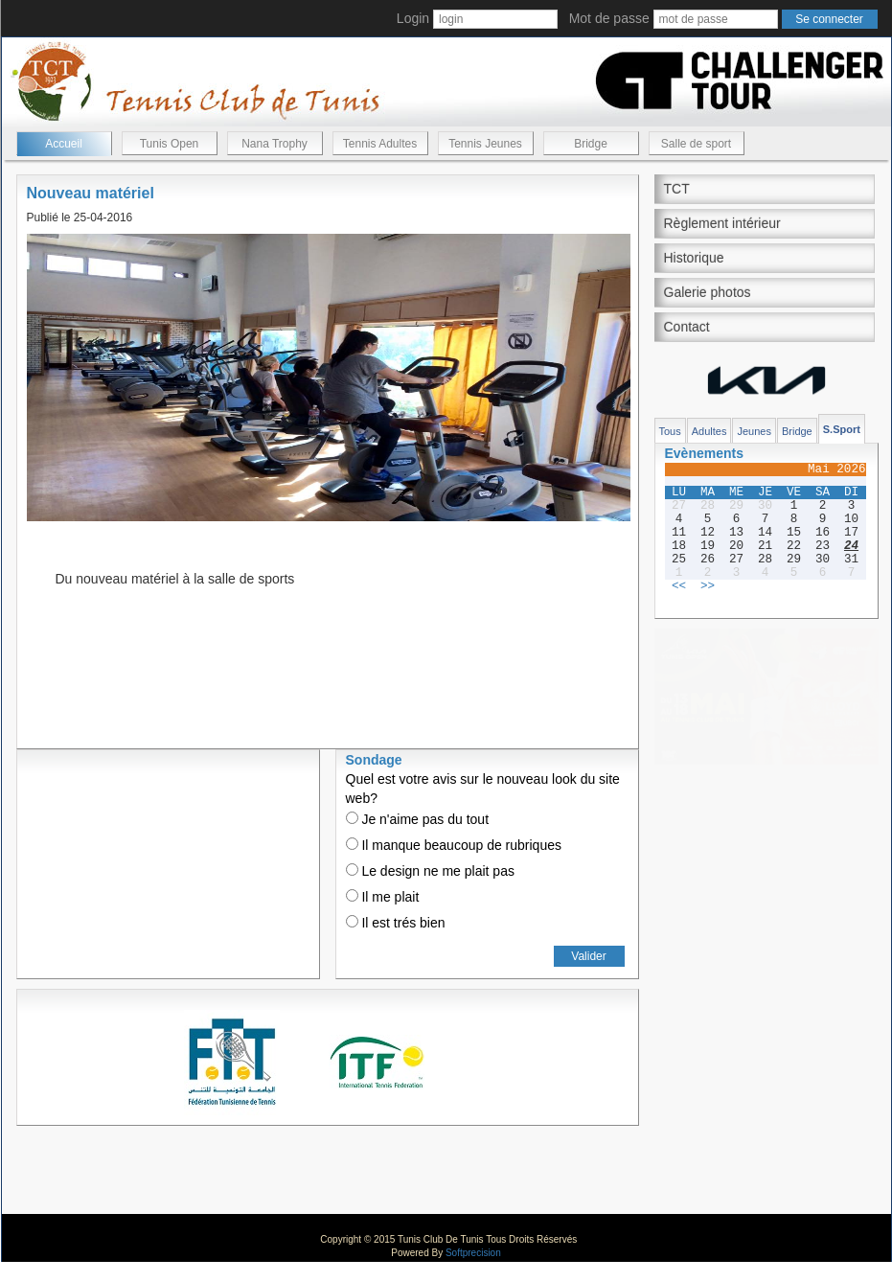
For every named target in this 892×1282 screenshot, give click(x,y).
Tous (670, 431)
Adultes (709, 431)
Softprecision (473, 1253)
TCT (677, 188)
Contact (687, 326)
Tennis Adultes (380, 143)
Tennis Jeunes (485, 143)
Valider (588, 956)
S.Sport (841, 429)
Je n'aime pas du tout (418, 819)
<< (679, 586)
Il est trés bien (396, 922)
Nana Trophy (274, 143)
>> (707, 586)
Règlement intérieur (722, 223)
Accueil (63, 143)
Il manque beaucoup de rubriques (453, 845)
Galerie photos (707, 292)
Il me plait (383, 896)
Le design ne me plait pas (430, 871)
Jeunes (753, 431)
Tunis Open (169, 143)
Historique (694, 257)
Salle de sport (696, 143)
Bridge (590, 143)
